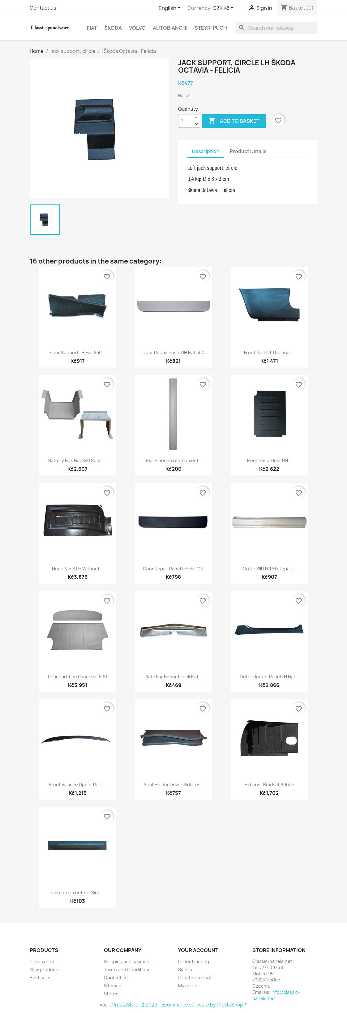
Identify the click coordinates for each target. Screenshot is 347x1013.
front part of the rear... (269, 352)
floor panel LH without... (77, 569)
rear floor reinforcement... (173, 460)
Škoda (113, 27)
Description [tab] (206, 151)
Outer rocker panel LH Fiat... (269, 677)
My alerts (188, 986)
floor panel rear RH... (269, 460)
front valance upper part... (77, 785)
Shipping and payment (127, 961)
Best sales (41, 978)
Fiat (92, 27)
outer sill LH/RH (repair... (269, 569)
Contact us (43, 7)
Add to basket (233, 121)
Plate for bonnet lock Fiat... (173, 677)
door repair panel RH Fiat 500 (173, 352)
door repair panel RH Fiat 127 (173, 569)
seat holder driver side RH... (173, 785)
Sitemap (112, 986)
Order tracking (193, 961)
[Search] (276, 28)
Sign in (185, 969)
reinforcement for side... (77, 892)
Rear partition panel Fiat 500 (77, 677)
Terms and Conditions (127, 969)
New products (45, 969)
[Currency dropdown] (224, 8)
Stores (111, 994)
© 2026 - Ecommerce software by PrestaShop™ (194, 1005)
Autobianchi (170, 27)
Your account (198, 950)
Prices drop (42, 961)
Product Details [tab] (248, 151)
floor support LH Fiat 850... (77, 352)
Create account (195, 978)
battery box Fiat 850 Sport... (77, 460)
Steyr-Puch (211, 27)
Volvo (137, 27)
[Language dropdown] (171, 8)
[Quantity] (185, 121)
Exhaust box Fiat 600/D (269, 785)
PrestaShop (125, 1005)
